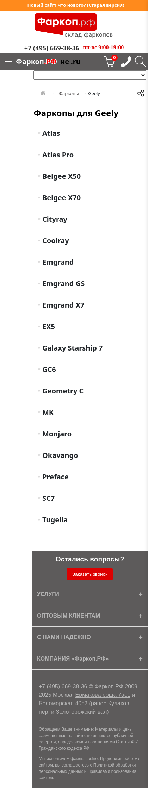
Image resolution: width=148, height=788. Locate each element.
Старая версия (105, 5)
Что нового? (71, 5)
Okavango (59, 455)
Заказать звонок (89, 574)
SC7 (48, 498)
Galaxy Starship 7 (72, 348)
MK (47, 412)
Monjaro (56, 434)
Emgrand (57, 262)
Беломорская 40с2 (64, 703)
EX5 (48, 326)
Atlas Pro (57, 154)
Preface (55, 476)
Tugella (54, 519)
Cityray (54, 219)
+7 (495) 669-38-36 (63, 686)
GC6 (48, 369)
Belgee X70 (61, 197)
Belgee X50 (61, 176)
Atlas (50, 133)
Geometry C (62, 391)
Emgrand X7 (63, 305)
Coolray (55, 240)
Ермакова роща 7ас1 (102, 695)
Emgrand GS (63, 283)
